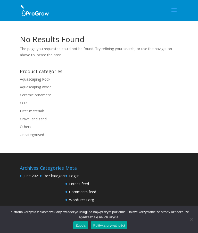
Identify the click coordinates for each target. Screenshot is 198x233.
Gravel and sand (33, 118)
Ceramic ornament (35, 94)
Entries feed (79, 183)
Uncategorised (32, 134)
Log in (74, 175)
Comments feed (82, 191)
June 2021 (31, 175)
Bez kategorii (54, 175)
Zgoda (81, 225)
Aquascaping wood (36, 86)
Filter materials (32, 110)
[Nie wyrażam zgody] (191, 219)
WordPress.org (81, 199)
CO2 (23, 102)
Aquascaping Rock (35, 79)
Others (25, 126)
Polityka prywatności (109, 225)
